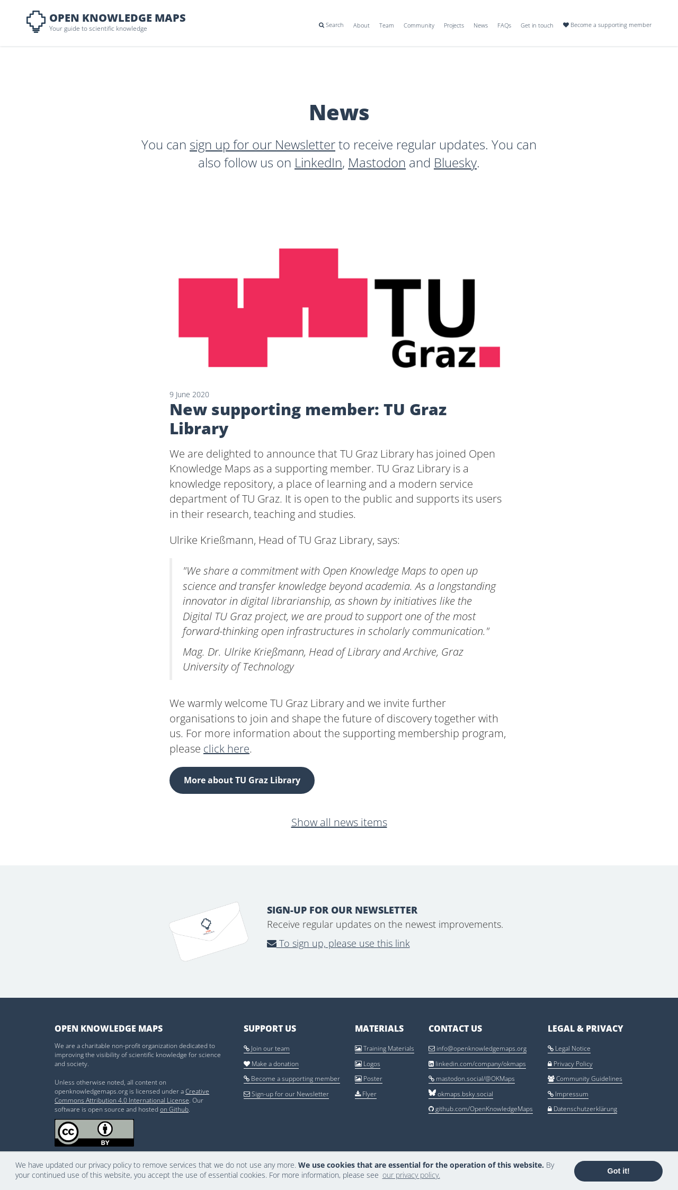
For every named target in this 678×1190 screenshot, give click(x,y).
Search (331, 25)
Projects (454, 25)
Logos (367, 1063)
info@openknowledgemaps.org (478, 1048)
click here (226, 748)
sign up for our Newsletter (262, 144)
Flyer (366, 1093)
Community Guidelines (585, 1078)
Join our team (267, 1048)
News (481, 25)
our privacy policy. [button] (411, 1175)
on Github (174, 1109)
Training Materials (384, 1048)
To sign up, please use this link (338, 943)
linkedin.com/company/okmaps (477, 1063)
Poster (368, 1078)
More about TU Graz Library (242, 780)
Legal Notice (569, 1048)
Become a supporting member (607, 25)
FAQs (504, 25)
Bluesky (455, 162)
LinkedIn (318, 162)
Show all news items (339, 822)
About (361, 25)
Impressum (568, 1093)
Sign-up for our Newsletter (286, 1093)
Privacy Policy (570, 1063)
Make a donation (271, 1063)
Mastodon (377, 162)
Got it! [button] (619, 1171)
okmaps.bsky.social (461, 1093)
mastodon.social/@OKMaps (472, 1078)
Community (419, 25)
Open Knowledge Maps (117, 18)
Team (386, 25)
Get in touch (537, 25)
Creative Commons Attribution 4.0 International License (132, 1096)
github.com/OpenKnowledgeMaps (481, 1108)
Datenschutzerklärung (582, 1108)
